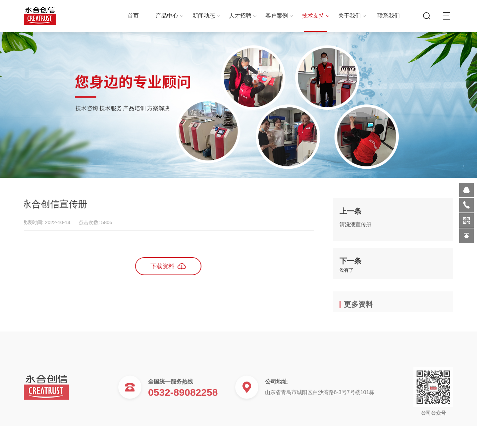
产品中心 (169, 16)
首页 (133, 16)
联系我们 (388, 16)
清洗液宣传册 (355, 227)
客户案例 (279, 16)
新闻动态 (206, 16)
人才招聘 (242, 16)
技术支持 (315, 16)
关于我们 (352, 16)
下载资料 (158, 266)
